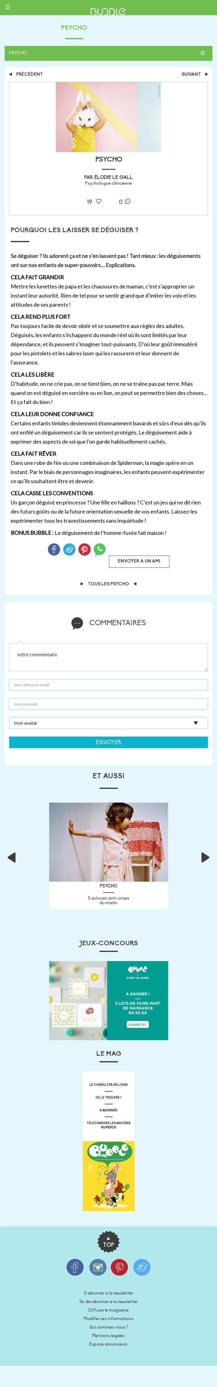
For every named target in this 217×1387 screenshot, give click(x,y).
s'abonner (108, 1110)
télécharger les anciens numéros (108, 1125)
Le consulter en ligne (108, 1085)
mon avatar (26, 722)
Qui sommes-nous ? (108, 1327)
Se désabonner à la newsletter (108, 1302)
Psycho (18, 53)
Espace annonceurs (108, 1344)
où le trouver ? (108, 1097)
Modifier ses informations (109, 1319)
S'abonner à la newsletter (108, 1293)
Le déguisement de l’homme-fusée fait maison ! (111, 532)
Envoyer (108, 743)
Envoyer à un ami (139, 561)
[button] (20, 855)
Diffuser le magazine (109, 1310)
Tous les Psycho (108, 584)
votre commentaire (108, 657)
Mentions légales (108, 1336)
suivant (195, 74)
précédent (26, 74)
